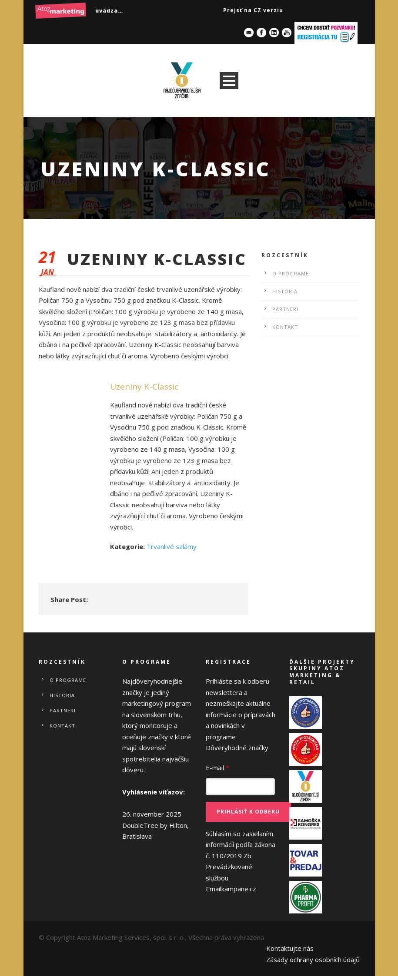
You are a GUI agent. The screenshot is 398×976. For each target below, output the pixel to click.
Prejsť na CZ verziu (253, 10)
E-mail (217, 767)
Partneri (285, 309)
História (285, 291)
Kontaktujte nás (290, 948)
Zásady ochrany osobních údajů (313, 959)
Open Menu (229, 80)
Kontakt (285, 327)
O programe (290, 273)
